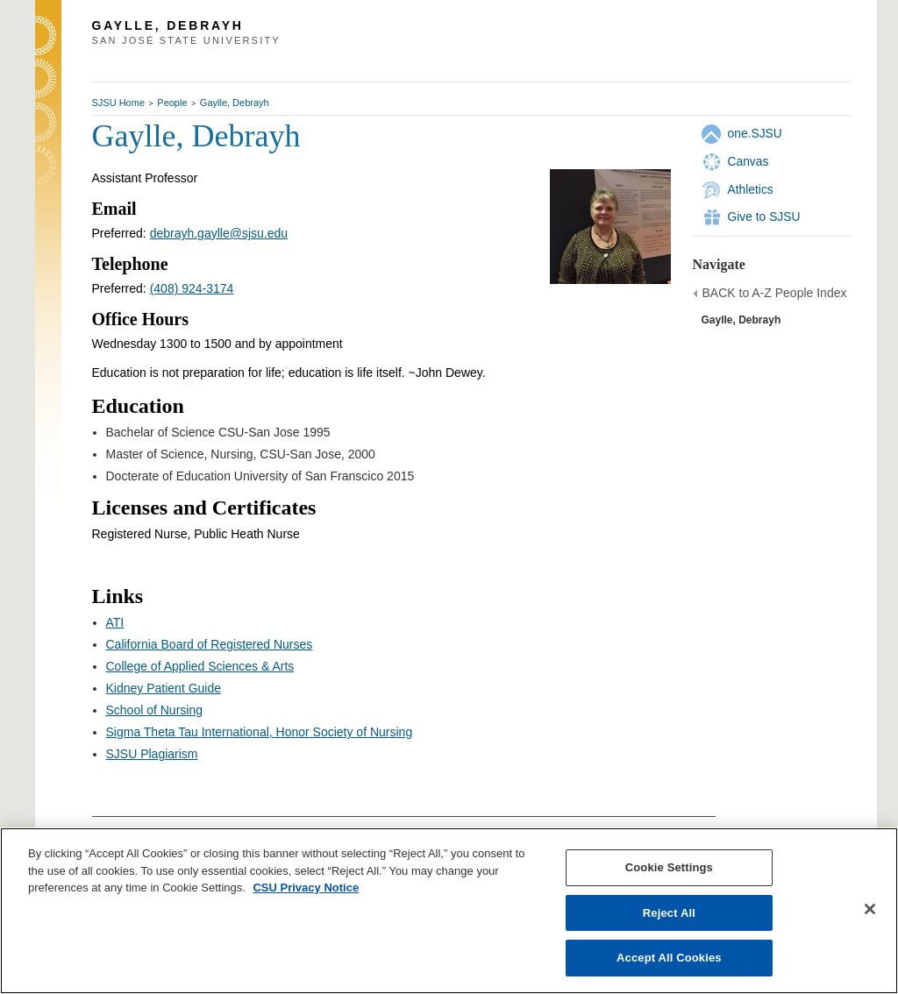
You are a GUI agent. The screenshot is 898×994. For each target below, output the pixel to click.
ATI (115, 622)
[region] (449, 910)
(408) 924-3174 (192, 288)
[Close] (870, 909)
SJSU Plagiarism (152, 754)
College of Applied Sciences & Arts (200, 666)
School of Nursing (154, 710)
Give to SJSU (764, 216)
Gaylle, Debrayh (234, 102)
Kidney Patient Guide (164, 688)
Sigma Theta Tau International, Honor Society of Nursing (259, 732)
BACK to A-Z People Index (774, 293)
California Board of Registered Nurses (209, 644)
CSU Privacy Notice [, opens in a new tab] (306, 887)
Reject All (669, 912)
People (172, 102)
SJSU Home (119, 102)
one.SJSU (755, 133)
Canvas (748, 161)
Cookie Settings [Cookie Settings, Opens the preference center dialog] (669, 867)
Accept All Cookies (669, 957)
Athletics (750, 189)
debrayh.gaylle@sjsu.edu (219, 233)
